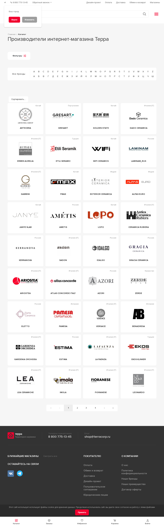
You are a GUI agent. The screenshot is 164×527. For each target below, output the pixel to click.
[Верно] (14, 20)
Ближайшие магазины (23, 456)
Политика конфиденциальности (134, 472)
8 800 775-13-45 (59, 437)
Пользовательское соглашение (94, 488)
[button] (16, 522)
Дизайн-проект (92, 481)
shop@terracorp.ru (97, 437)
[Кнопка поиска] (144, 14)
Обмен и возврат (93, 470)
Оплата (88, 465)
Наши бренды (129, 478)
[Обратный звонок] (43, 2)
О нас (124, 465)
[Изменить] (29, 20)
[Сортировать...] (18, 99)
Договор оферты (131, 489)
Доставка (89, 476)
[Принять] (82, 512)
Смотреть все (50, 456)
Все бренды (18, 74)
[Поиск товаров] (80, 14)
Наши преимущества (133, 484)
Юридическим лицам (96, 494)
